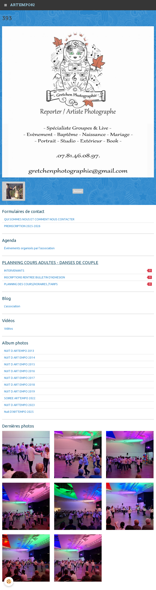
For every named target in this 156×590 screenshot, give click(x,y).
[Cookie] (8, 581)
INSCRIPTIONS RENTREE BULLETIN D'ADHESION (78, 277)
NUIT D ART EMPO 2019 (19, 391)
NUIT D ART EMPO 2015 (19, 364)
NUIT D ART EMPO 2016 (19, 371)
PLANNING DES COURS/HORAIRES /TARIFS (78, 284)
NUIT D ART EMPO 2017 (19, 378)
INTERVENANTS (78, 270)
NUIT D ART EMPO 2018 (19, 384)
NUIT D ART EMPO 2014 (19, 357)
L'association (12, 306)
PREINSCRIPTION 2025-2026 (22, 226)
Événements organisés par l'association (29, 248)
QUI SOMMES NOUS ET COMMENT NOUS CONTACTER (39, 219)
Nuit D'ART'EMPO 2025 (19, 411)
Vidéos (8, 328)
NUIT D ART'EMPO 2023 (19, 405)
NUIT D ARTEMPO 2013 (19, 350)
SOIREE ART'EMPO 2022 (19, 398)
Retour (78, 191)
